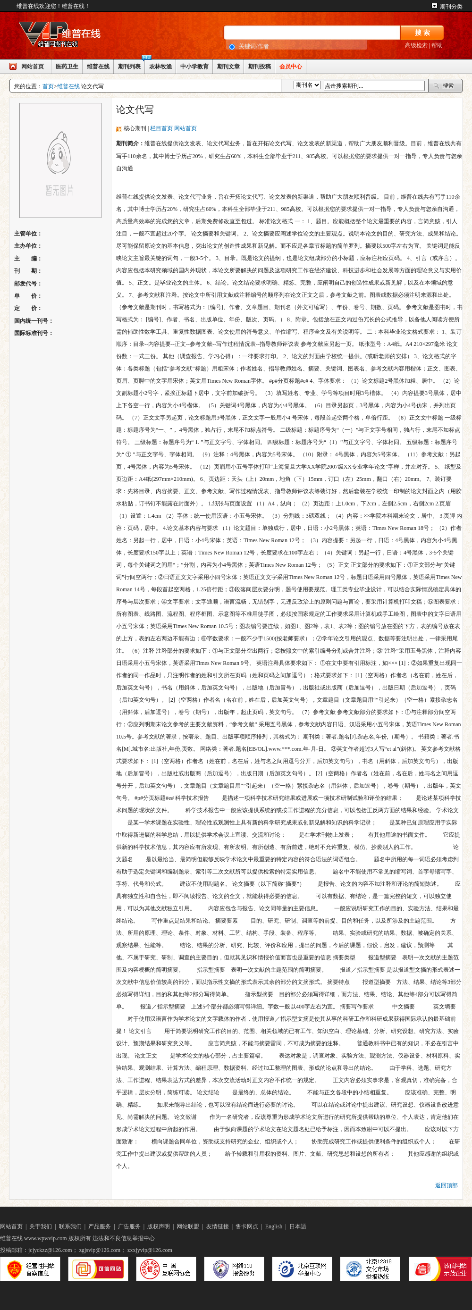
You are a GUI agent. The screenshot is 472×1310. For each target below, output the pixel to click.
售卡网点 (247, 1226)
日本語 (297, 1226)
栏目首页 (161, 128)
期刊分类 (451, 6)
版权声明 (158, 1226)
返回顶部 (446, 1185)
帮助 (437, 45)
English (274, 1226)
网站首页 (32, 66)
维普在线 (98, 66)
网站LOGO (80, 35)
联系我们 (70, 1226)
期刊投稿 (259, 66)
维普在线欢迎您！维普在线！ (53, 6)
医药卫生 (67, 66)
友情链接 (217, 1226)
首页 (48, 86)
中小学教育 (194, 66)
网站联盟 (188, 1226)
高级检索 (416, 45)
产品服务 (99, 1226)
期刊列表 (129, 66)
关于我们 (40, 1226)
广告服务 (129, 1226)
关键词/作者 (254, 46)
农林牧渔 (160, 66)
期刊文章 (228, 66)
